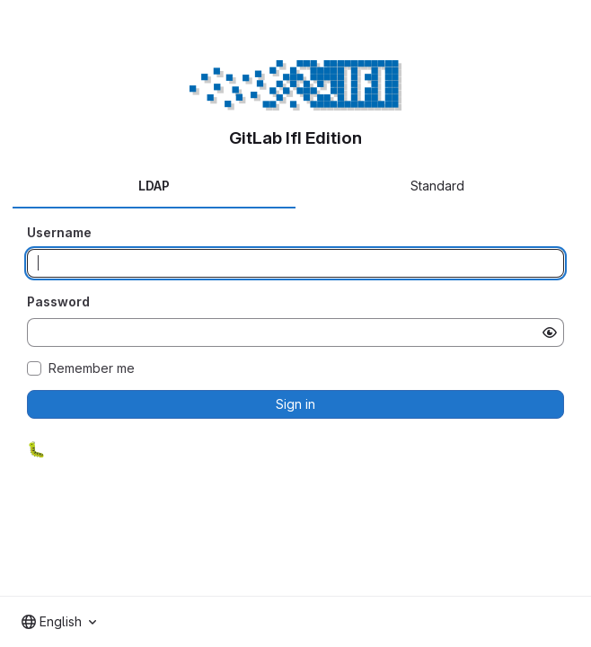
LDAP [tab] (154, 185)
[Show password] (549, 332)
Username (59, 232)
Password (58, 301)
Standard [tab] (437, 185)
